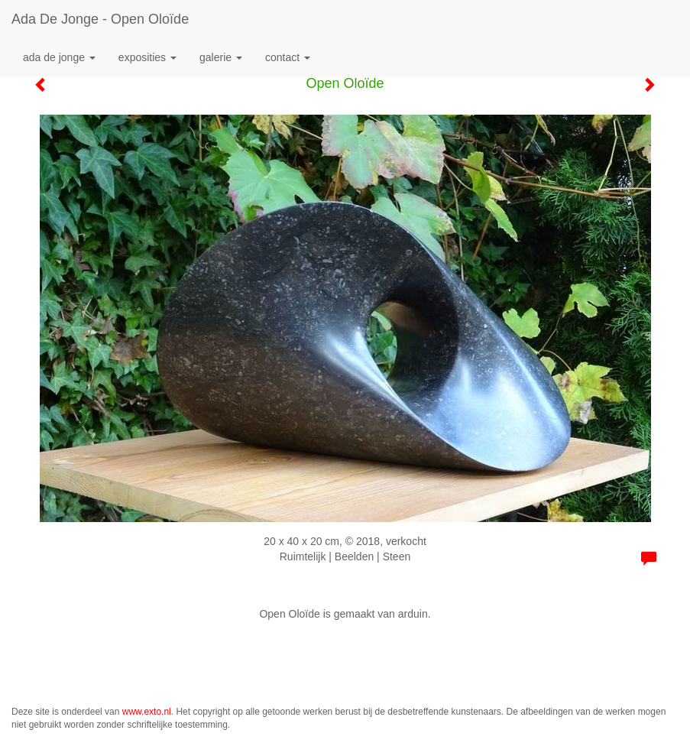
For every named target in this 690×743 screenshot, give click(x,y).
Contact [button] (287, 57)
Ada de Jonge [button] (59, 57)
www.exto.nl (146, 711)
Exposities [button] (147, 57)
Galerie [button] (220, 57)
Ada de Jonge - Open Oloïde (100, 19)
